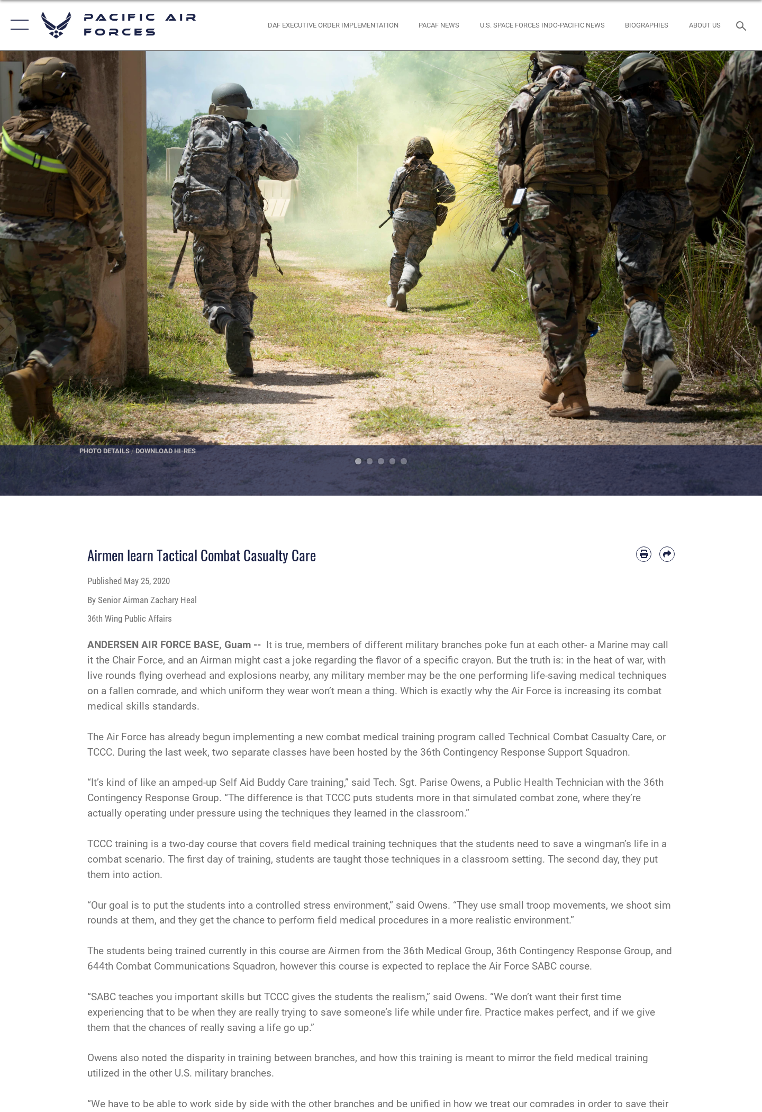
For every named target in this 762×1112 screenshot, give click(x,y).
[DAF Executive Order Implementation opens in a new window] (333, 25)
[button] (17, 25)
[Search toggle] (742, 25)
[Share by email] (667, 554)
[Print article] (643, 554)
